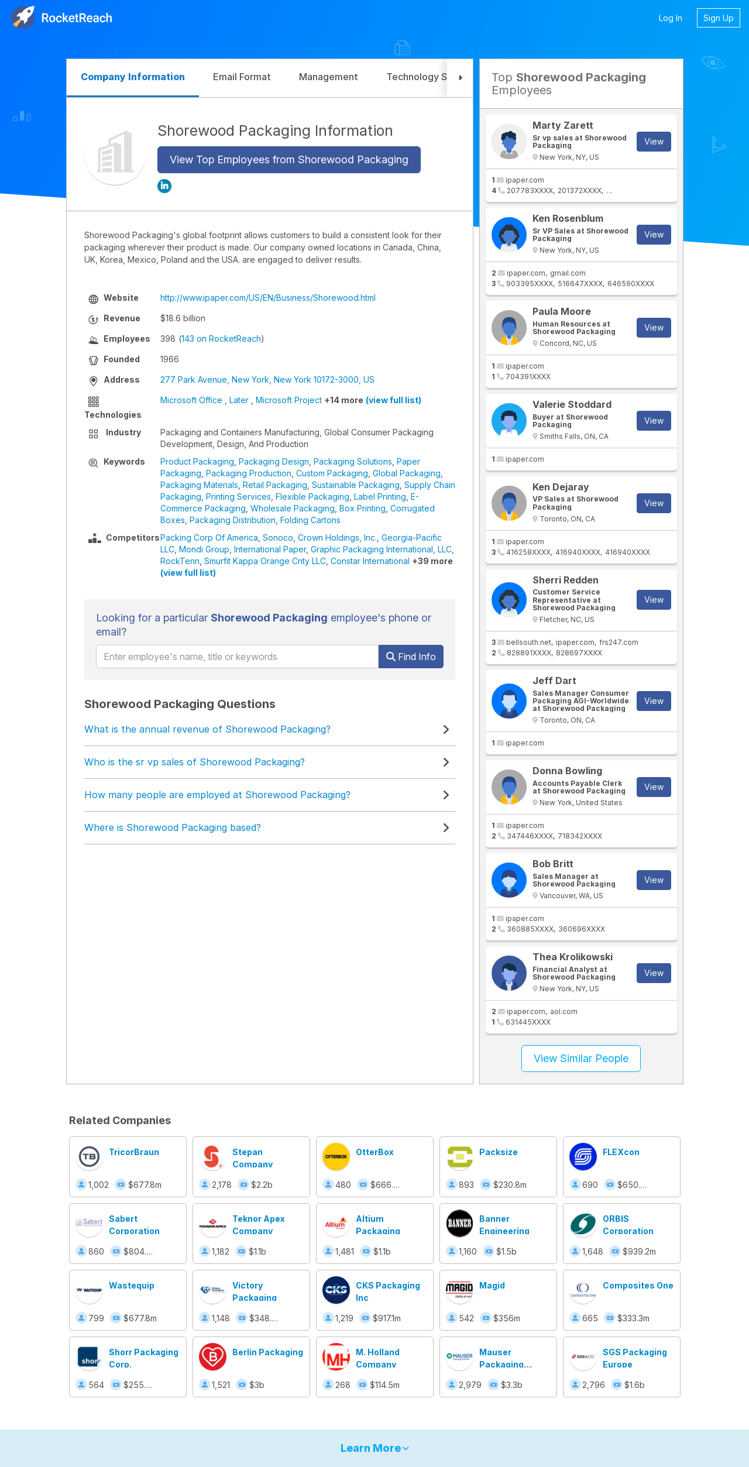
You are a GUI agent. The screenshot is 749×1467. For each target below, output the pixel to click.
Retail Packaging (275, 485)
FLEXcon (621, 1152)
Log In (670, 18)
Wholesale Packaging (292, 508)
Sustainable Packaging (356, 485)
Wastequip (131, 1285)
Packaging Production (248, 473)
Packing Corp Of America (209, 537)
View (654, 141)
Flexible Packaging (312, 496)
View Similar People (581, 1058)
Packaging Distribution (233, 520)
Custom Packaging (332, 473)
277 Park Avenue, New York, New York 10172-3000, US (267, 379)
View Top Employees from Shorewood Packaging (289, 159)
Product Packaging (197, 461)
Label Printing (380, 496)
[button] (460, 78)
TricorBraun (134, 1152)
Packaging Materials (199, 485)
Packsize (498, 1152)
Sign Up (718, 18)
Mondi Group (204, 549)
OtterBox (375, 1152)
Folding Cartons (310, 520)
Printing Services (238, 496)
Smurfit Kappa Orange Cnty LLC (265, 561)
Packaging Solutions (353, 461)
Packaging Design (274, 461)
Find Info (411, 656)
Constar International (370, 561)
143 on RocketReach (221, 338)
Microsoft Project (289, 400)
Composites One (638, 1285)
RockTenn (180, 561)
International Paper (270, 549)
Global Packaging (407, 473)
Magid (492, 1285)
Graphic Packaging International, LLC (381, 549)
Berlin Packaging (267, 1352)
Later (239, 400)
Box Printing (362, 508)
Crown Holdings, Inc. (337, 537)
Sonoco (278, 537)
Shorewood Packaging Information (275, 130)
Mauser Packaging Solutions (501, 1364)
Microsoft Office (191, 400)
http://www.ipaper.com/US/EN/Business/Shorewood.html (268, 298)
